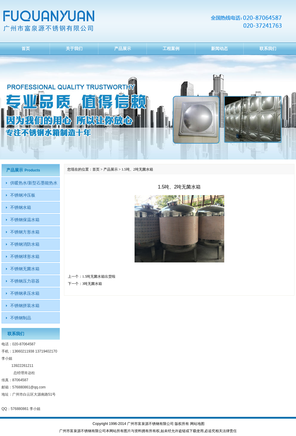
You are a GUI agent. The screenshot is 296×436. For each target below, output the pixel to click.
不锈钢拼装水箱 (24, 305)
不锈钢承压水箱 (24, 293)
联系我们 (268, 48)
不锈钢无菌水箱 (24, 268)
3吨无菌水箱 (92, 284)
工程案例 (171, 48)
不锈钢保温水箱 (24, 219)
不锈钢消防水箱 (24, 244)
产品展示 (122, 48)
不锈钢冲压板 (22, 195)
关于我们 (74, 48)
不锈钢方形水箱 (24, 232)
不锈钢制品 (20, 317)
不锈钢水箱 (20, 207)
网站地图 (197, 424)
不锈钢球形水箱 (24, 256)
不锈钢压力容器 (24, 281)
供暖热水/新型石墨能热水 (33, 182)
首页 (26, 48)
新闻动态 (219, 48)
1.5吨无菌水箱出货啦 (98, 276)
